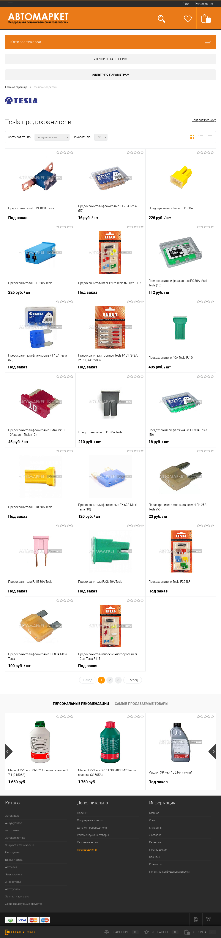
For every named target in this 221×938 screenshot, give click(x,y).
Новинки (82, 813)
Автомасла (12, 815)
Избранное (161, 932)
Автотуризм (13, 889)
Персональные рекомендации (81, 703)
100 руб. (19, 665)
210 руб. (89, 441)
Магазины (155, 827)
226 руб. (160, 217)
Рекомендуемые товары (93, 835)
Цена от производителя (92, 827)
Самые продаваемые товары (141, 703)
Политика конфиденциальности (169, 871)
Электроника (13, 874)
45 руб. (18, 441)
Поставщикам (158, 849)
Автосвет (11, 867)
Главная (154, 813)
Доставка (155, 835)
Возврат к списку (204, 120)
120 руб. (89, 516)
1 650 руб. (17, 782)
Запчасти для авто (17, 896)
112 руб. (159, 292)
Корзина (200, 932)
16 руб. (88, 217)
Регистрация (204, 4)
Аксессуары (13, 881)
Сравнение (121, 932)
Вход (186, 4)
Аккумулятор (13, 823)
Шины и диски (14, 859)
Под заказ (17, 217)
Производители (87, 849)
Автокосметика (15, 837)
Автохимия (12, 830)
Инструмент (13, 852)
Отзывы (154, 857)
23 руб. (159, 516)
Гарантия (155, 842)
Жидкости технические (20, 845)
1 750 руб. (87, 782)
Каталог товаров (110, 42)
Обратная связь (20, 932)
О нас (152, 820)
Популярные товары (90, 820)
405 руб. (159, 367)
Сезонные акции (87, 842)
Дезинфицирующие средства (24, 903)
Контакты (155, 864)
